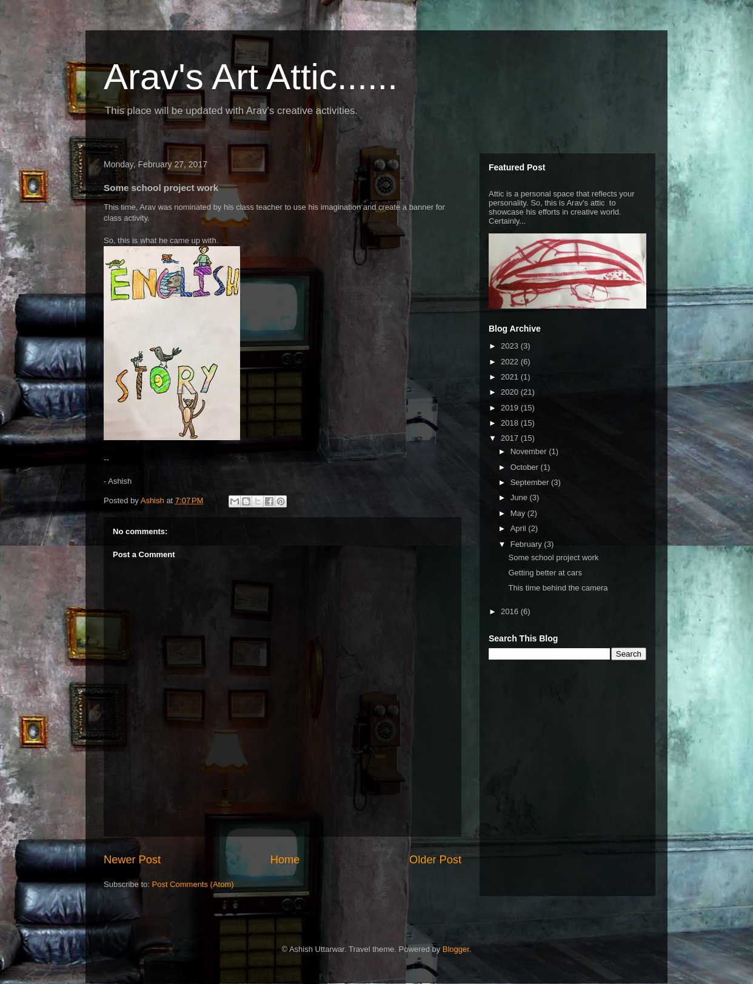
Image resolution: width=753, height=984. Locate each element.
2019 (511, 407)
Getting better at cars (544, 572)
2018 (511, 422)
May (518, 513)
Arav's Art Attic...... (251, 76)
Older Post (435, 860)
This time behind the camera (557, 587)
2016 (511, 611)
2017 (511, 438)
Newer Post (132, 860)
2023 (511, 345)
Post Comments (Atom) (193, 884)
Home (285, 860)
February (527, 544)
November (529, 451)
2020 (511, 392)
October (525, 467)
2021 (511, 376)
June (520, 497)
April (519, 528)
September (530, 482)
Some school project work (553, 557)
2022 (511, 361)
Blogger (456, 949)
